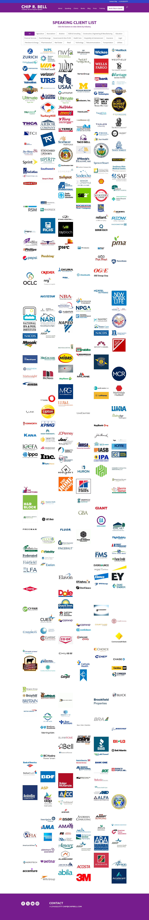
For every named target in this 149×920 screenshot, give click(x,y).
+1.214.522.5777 (123, 1)
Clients (76, 8)
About (60, 8)
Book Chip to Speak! (116, 8)
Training (102, 8)
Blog (89, 8)
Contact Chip (113, 1)
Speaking (68, 8)
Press (95, 8)
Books (83, 8)
